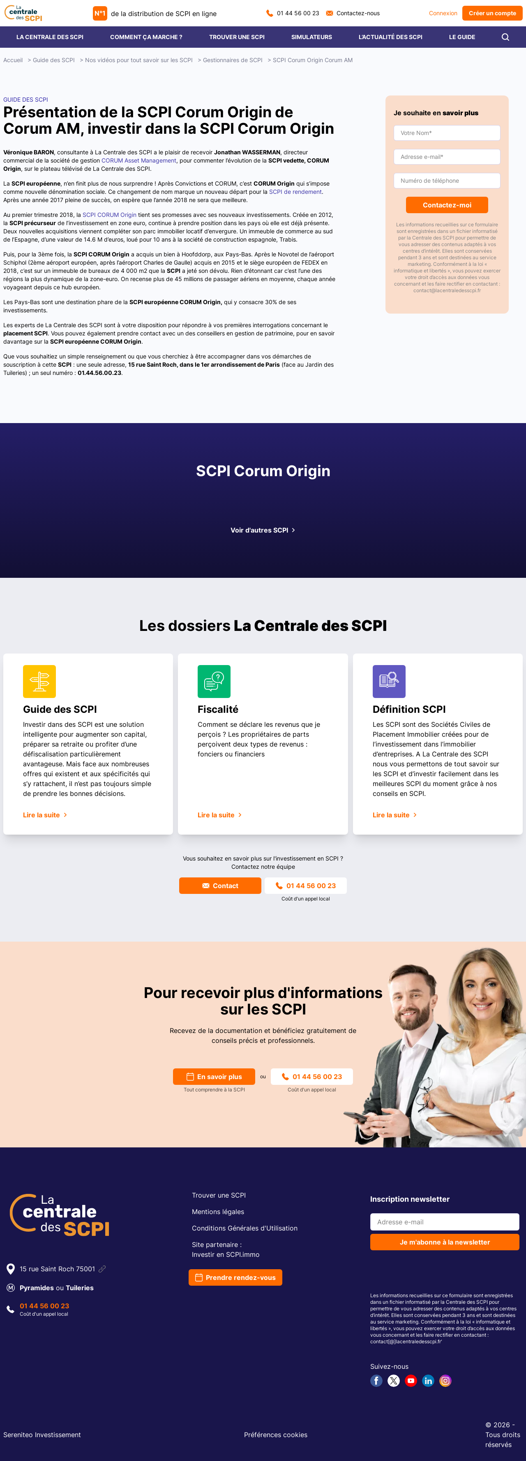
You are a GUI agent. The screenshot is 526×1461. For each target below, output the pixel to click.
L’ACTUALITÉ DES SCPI (390, 36)
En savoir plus (214, 1076)
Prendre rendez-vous (235, 1277)
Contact (220, 886)
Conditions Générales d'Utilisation (245, 1228)
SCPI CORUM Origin (109, 214)
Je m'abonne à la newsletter (445, 1242)
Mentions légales (218, 1211)
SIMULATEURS (311, 36)
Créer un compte (492, 12)
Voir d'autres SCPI (263, 530)
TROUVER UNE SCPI (237, 36)
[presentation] (432, 1273)
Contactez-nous (353, 13)
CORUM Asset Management (139, 160)
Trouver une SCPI (219, 1195)
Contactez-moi (447, 205)
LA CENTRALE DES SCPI (49, 36)
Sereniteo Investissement (42, 1435)
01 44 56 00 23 (292, 13)
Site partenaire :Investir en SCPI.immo (226, 1249)
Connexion (443, 12)
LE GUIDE (462, 36)
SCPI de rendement (295, 191)
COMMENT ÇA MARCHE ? (146, 36)
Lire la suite (45, 815)
